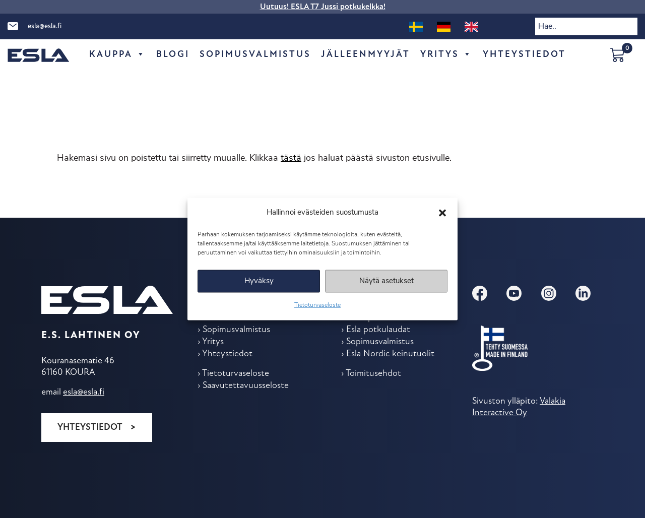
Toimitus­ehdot (373, 373)
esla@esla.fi (44, 26)
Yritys (446, 55)
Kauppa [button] (117, 55)
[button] (442, 213)
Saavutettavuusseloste (246, 386)
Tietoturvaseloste (317, 305)
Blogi (172, 54)
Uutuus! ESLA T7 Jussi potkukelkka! (322, 7)
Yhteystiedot (89, 427)
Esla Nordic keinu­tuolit (390, 354)
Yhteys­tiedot (524, 54)
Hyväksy (259, 281)
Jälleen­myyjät (365, 54)
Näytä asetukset (386, 281)
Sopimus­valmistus (255, 54)
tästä (291, 158)
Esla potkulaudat (378, 330)
